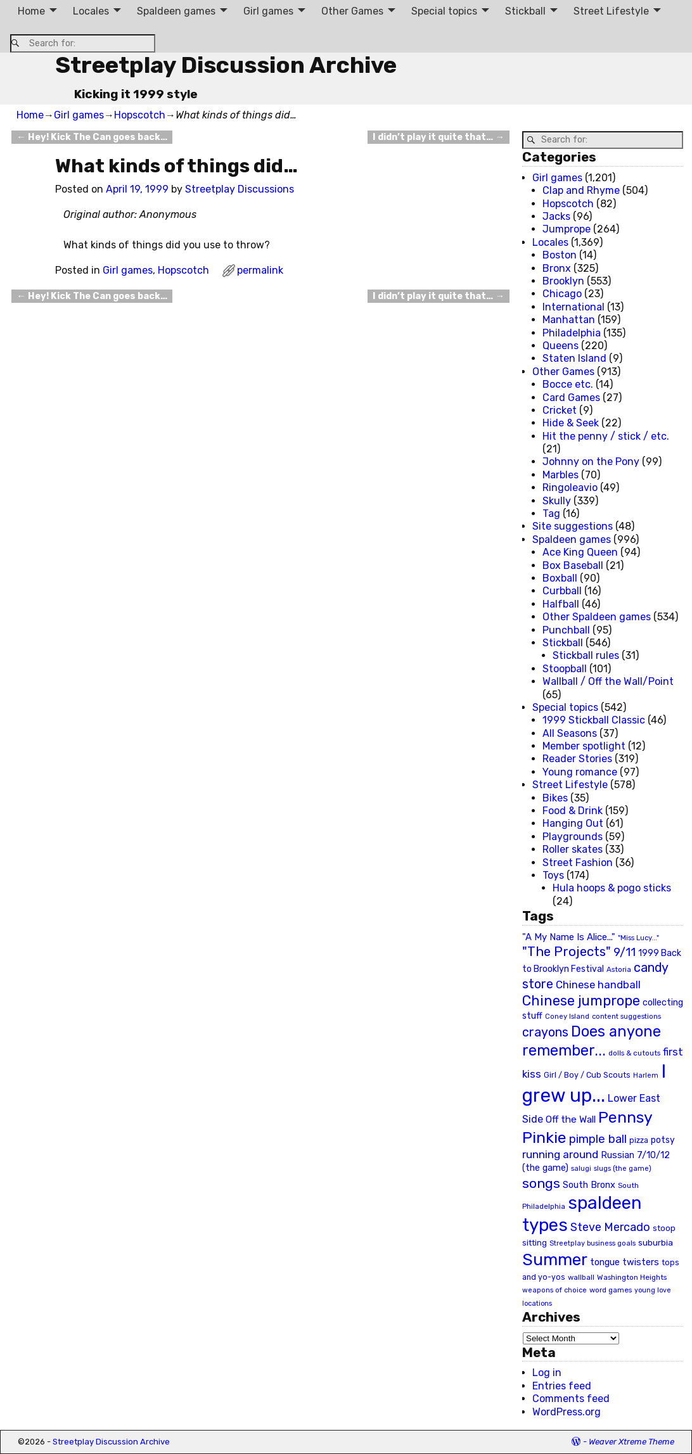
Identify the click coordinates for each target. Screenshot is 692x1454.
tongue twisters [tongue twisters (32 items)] (624, 1262)
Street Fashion (577, 863)
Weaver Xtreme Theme (631, 1441)
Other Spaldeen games (596, 617)
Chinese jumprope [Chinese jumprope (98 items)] (581, 1001)
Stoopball (564, 669)
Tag (551, 513)
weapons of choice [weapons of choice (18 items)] (554, 1290)
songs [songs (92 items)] (541, 1183)
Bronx (556, 268)
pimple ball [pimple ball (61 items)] (598, 1139)
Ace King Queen (580, 552)
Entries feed (561, 1386)
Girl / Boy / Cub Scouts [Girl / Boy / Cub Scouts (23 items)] (587, 1075)
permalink (260, 270)
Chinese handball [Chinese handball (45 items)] (598, 984)
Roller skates (572, 849)
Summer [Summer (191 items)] (554, 1259)
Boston (559, 255)
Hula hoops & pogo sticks (612, 888)
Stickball (525, 11)
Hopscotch (139, 115)
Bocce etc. (567, 384)
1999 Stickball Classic (593, 720)
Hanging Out (572, 823)
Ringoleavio (570, 487)
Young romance (579, 772)
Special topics (444, 11)
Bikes (555, 798)
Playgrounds (572, 837)
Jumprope (566, 229)
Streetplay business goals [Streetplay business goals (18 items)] (592, 1243)
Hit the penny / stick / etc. (605, 436)
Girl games (268, 11)
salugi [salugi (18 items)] (581, 1168)
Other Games (352, 11)
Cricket (559, 410)
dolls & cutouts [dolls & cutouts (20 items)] (634, 1053)
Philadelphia (571, 333)
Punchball (566, 630)
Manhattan (568, 320)
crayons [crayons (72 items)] (545, 1032)
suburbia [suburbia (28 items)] (655, 1242)
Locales (91, 11)
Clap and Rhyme (581, 190)
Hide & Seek (570, 423)
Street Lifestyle (611, 11)
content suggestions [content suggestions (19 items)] (626, 1016)
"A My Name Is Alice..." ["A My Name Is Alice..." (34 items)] (568, 937)
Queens (560, 346)
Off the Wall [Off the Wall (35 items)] (571, 1119)
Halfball (560, 604)
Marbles (560, 475)
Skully (556, 501)
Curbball (562, 591)
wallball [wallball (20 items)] (581, 1277)
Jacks (556, 216)
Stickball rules (586, 655)
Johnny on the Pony (590, 462)
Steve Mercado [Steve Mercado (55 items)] (610, 1227)
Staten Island (574, 358)
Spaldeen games (176, 11)
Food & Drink (572, 811)
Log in (546, 1373)
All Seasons (569, 733)
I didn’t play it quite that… (438, 137)
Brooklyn (563, 281)
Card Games (571, 398)
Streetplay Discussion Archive (226, 65)
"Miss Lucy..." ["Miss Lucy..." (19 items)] (638, 937)
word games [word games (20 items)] (610, 1289)
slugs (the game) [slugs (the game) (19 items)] (622, 1168)
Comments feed (571, 1399)
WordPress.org (566, 1412)
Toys (553, 875)
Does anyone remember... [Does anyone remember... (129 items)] (591, 1041)
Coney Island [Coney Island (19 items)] (567, 1016)
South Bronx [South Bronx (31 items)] (589, 1185)
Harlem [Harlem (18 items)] (645, 1075)
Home (31, 11)
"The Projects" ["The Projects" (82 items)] (566, 951)
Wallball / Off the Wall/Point (608, 681)
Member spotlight (583, 746)
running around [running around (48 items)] (560, 1154)
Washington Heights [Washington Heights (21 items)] (632, 1277)
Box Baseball (572, 565)
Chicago (562, 294)
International (573, 307)
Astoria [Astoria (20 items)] (618, 969)
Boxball (559, 578)
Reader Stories (577, 759)
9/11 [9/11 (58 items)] (624, 952)
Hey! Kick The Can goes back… (91, 137)
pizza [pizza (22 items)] (638, 1140)
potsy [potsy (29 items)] (663, 1140)
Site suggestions (572, 526)
